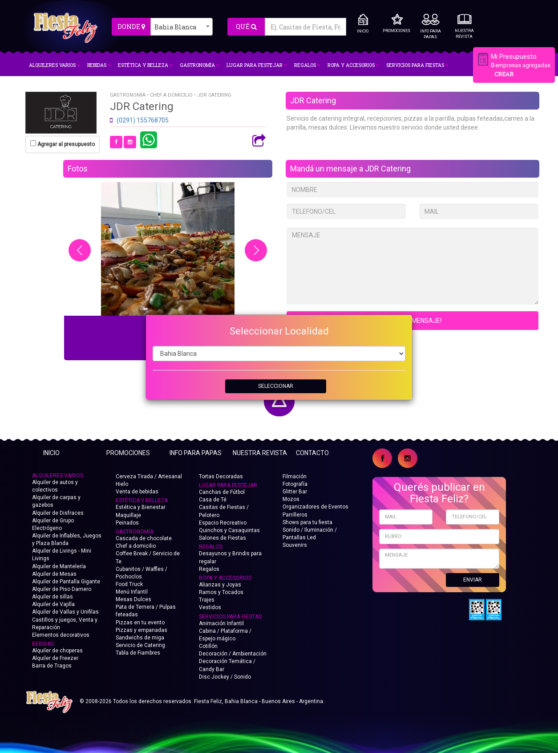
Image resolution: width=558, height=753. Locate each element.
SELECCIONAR (275, 386)
